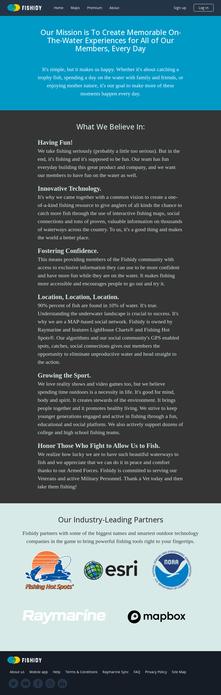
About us (17, 672)
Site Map (179, 672)
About (114, 7)
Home (58, 7)
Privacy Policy (156, 672)
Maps (75, 7)
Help (56, 672)
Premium (94, 7)
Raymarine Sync (116, 672)
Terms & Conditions (81, 672)
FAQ (137, 672)
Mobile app (38, 672)
